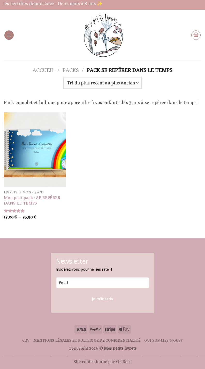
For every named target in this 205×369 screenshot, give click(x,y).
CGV (26, 340)
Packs (71, 70)
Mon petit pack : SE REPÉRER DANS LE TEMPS (32, 200)
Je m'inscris (102, 298)
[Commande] (102, 83)
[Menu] (9, 35)
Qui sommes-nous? (163, 340)
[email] (102, 282)
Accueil (44, 70)
